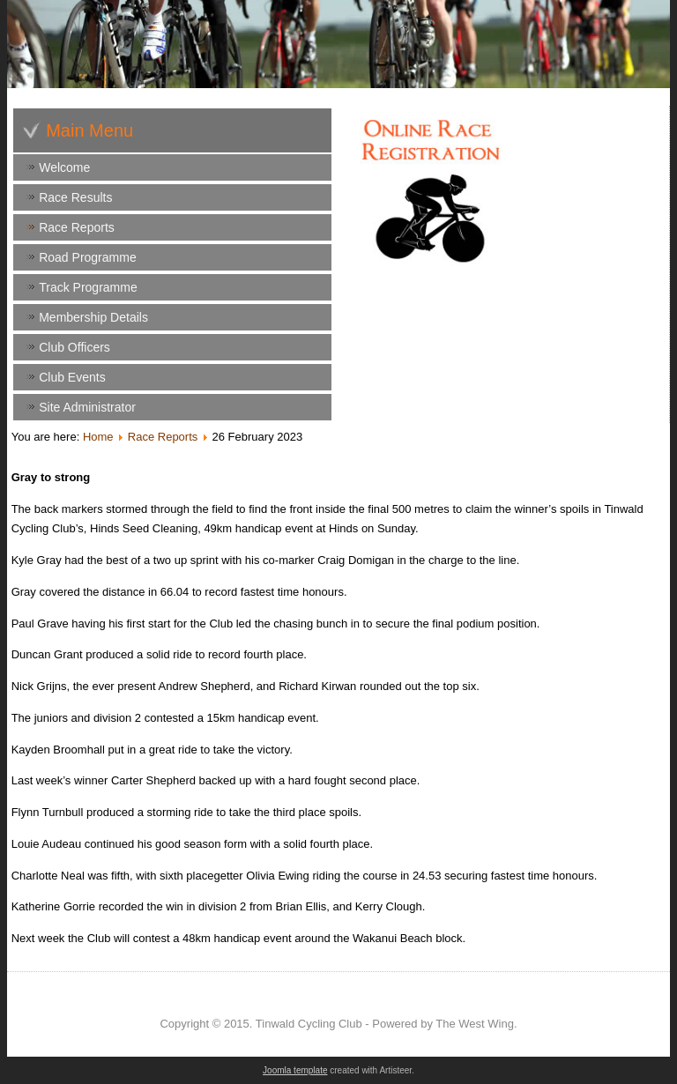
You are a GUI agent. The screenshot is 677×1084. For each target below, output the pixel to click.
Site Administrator (87, 407)
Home (98, 436)
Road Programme (88, 257)
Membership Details (93, 317)
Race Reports (77, 227)
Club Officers (74, 347)
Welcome (64, 167)
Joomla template (295, 1070)
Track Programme (88, 287)
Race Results (75, 197)
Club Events (72, 377)
